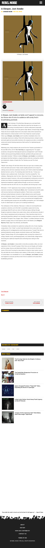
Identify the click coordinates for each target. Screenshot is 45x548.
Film (13, 349)
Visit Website (4, 291)
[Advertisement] (22, 331)
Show (17, 349)
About (22, 524)
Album (3, 349)
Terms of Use (22, 538)
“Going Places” (9, 303)
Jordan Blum (7, 11)
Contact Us (22, 533)
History (22, 527)
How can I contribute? (22, 530)
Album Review (7, 102)
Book (8, 349)
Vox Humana (36, 303)
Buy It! (3, 295)
